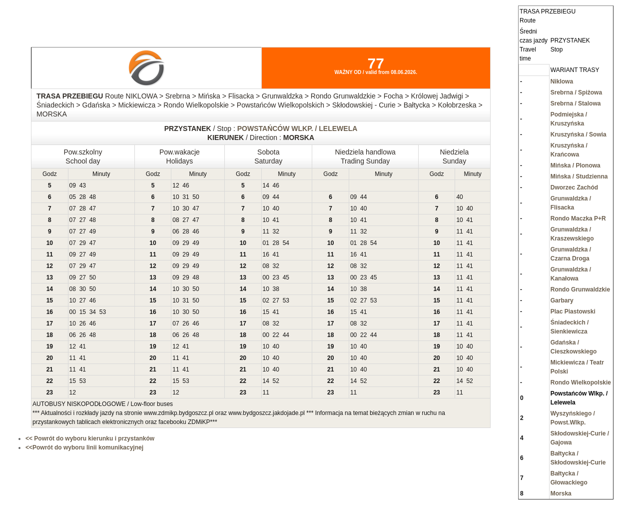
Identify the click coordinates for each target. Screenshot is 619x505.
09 (72, 185)
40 (459, 197)
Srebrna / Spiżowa (576, 92)
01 (266, 243)
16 (266, 254)
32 (276, 231)
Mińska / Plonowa (576, 165)
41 (276, 220)
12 (175, 185)
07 (72, 208)
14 (266, 185)
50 (195, 197)
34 (92, 312)
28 (82, 197)
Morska (561, 493)
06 (175, 231)
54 (286, 243)
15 (82, 312)
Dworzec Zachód (574, 187)
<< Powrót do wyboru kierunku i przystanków (89, 438)
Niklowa (562, 81)
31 (185, 197)
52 (276, 381)
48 (92, 197)
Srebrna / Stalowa (576, 103)
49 (92, 231)
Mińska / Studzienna (579, 176)
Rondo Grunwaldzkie (580, 289)
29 (82, 243)
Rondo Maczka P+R (578, 218)
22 (276, 335)
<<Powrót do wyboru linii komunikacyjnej (84, 447)
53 (286, 300)
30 (185, 208)
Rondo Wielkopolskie (581, 382)
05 (72, 197)
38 (276, 289)
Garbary (562, 300)
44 (276, 197)
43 (82, 185)
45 (286, 277)
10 (175, 197)
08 (175, 220)
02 (266, 300)
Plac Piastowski (573, 311)
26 (82, 323)
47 (92, 208)
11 (266, 231)
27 (82, 220)
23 (276, 277)
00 (266, 277)
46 (185, 185)
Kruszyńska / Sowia (579, 134)
